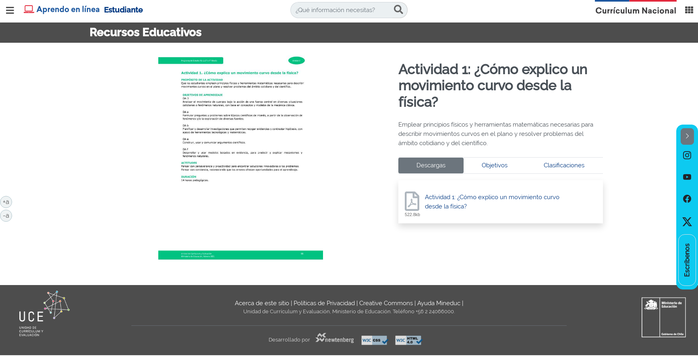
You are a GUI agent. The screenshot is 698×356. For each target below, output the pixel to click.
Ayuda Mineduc (438, 303)
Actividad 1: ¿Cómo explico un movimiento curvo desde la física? (492, 202)
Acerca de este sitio (262, 303)
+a (7, 201)
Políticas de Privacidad (324, 303)
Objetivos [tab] (494, 165)
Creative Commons (386, 303)
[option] (687, 156)
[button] (687, 136)
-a (7, 214)
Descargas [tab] (430, 165)
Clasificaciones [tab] (564, 165)
